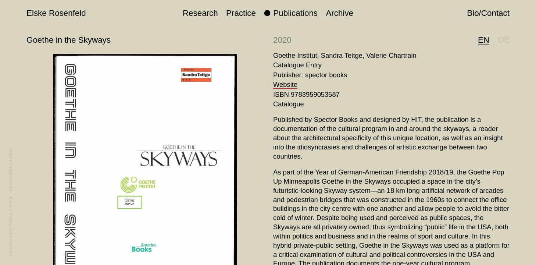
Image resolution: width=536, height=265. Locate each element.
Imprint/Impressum (11, 169)
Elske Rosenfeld (56, 13)
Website (285, 84)
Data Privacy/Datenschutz (11, 226)
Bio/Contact (488, 13)
